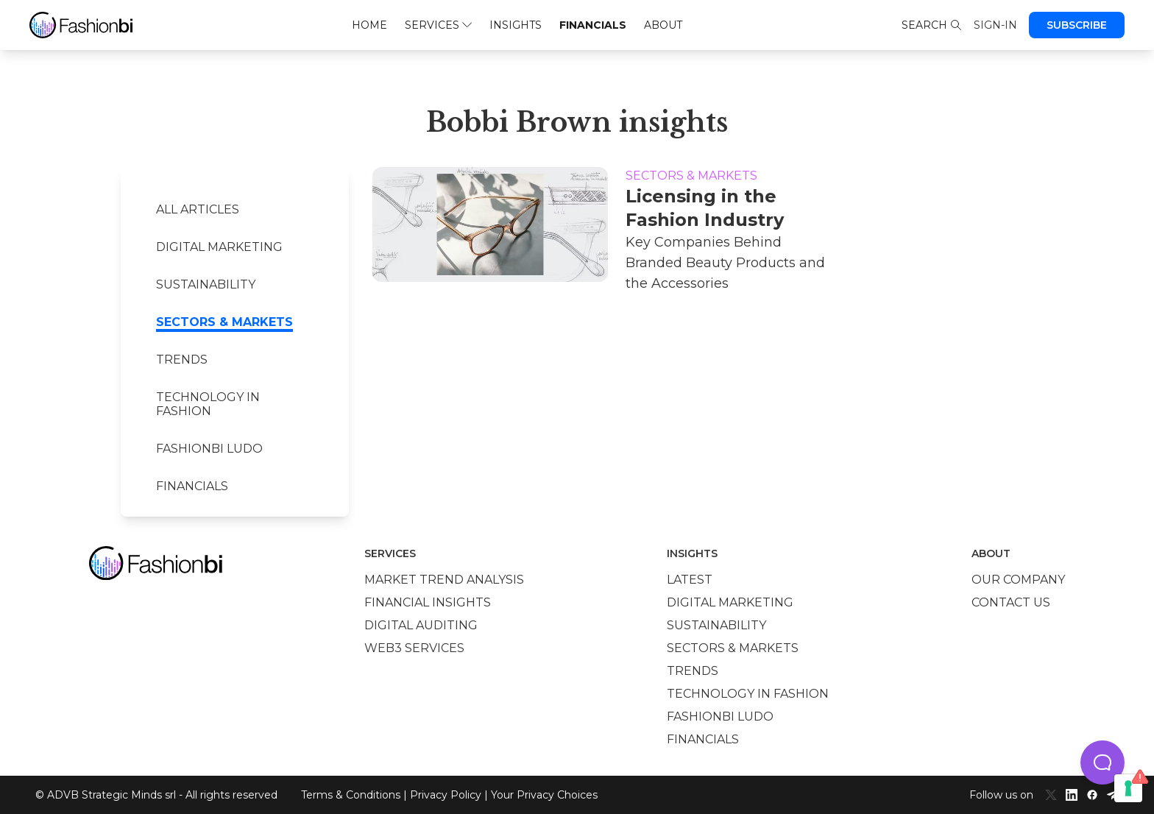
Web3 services (414, 648)
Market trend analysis (444, 580)
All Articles (197, 209)
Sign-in (995, 25)
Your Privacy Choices (544, 794)
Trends (182, 360)
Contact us (1010, 602)
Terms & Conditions (350, 794)
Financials (592, 25)
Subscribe (1077, 25)
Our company (1018, 580)
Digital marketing (219, 247)
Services (438, 25)
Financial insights (427, 602)
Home (369, 25)
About (663, 25)
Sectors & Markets (224, 322)
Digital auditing (421, 625)
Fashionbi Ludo (209, 449)
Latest (689, 580)
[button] (1102, 762)
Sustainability (205, 284)
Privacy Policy (445, 794)
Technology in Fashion (208, 404)
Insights (515, 25)
